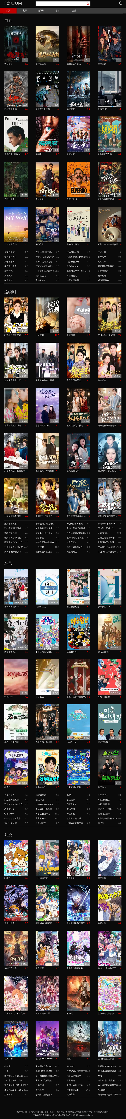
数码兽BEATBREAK (45, 1058)
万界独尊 (8, 1094)
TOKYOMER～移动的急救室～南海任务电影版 (46, 266)
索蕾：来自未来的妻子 (108, 244)
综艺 (57, 10)
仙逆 (69, 1058)
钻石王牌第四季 (74, 1076)
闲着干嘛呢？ (10, 652)
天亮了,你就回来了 (12, 552)
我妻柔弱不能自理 (44, 552)
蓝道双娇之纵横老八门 (76, 425)
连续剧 (41, 10)
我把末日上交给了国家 (108, 1094)
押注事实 (71, 814)
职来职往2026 (104, 606)
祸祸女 (39, 154)
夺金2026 (40, 697)
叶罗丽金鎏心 (73, 1090)
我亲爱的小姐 (73, 261)
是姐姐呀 (71, 799)
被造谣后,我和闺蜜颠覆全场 (108, 516)
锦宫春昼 (40, 537)
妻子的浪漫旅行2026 (107, 818)
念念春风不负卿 (43, 425)
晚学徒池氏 (41, 787)
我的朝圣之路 (10, 244)
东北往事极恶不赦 (106, 199)
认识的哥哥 (72, 652)
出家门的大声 (104, 814)
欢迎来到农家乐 (74, 787)
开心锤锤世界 (42, 878)
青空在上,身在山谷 (12, 154)
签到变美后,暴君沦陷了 (14, 537)
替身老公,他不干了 (44, 533)
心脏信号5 (9, 809)
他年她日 (102, 275)
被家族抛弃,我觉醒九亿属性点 (108, 1080)
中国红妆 (8, 697)
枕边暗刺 (40, 335)
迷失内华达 (103, 271)
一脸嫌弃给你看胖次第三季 (46, 271)
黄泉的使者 (9, 923)
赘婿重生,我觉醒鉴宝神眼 (108, 335)
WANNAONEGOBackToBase (46, 804)
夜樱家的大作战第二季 (77, 1071)
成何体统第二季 (43, 1013)
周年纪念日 (9, 261)
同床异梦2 (71, 804)
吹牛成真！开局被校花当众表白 (46, 470)
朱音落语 (40, 968)
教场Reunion (72, 266)
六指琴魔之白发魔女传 (14, 470)
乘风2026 (71, 809)
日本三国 (40, 1085)
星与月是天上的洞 (44, 261)
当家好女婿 (72, 199)
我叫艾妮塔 (41, 275)
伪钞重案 (71, 109)
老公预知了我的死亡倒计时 (108, 470)
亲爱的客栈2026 (11, 606)
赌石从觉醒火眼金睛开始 (77, 533)
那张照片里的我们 (106, 266)
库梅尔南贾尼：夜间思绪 (77, 271)
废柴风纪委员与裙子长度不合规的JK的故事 (14, 1090)
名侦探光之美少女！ (107, 1013)
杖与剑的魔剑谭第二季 (46, 1076)
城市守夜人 (72, 542)
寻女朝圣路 (72, 275)
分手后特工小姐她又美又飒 (107, 542)
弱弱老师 (102, 878)
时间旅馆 (8, 280)
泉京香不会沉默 (43, 109)
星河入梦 (71, 154)
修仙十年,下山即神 (44, 516)
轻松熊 (7, 878)
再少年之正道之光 (106, 528)
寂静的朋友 (9, 199)
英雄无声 (8, 275)
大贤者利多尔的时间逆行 (77, 923)
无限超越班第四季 (44, 742)
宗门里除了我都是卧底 (14, 1085)
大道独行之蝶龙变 (44, 1080)
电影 (25, 10)
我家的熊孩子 (104, 742)
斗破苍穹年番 (10, 968)
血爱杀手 (102, 257)
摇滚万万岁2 (103, 280)
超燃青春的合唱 (74, 818)
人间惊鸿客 (103, 533)
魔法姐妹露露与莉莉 (107, 1071)
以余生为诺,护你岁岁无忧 (108, 537)
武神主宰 (71, 1094)
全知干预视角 (104, 697)
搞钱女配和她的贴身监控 (46, 542)
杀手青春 (71, 878)
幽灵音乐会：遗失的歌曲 (14, 1076)
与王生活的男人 (74, 280)
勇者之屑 (102, 923)
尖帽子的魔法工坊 (75, 1085)
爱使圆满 (71, 335)
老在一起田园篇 (11, 742)
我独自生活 (41, 606)
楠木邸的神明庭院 (44, 923)
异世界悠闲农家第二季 (108, 1085)
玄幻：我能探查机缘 (76, 528)
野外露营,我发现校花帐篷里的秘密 (77, 516)
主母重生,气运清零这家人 (107, 547)
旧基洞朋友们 (73, 606)
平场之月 (40, 244)
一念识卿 (40, 547)
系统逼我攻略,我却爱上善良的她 (14, 425)
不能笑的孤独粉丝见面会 (14, 804)
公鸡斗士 (8, 1058)
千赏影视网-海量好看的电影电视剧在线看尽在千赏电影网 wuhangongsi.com (62, 1115)
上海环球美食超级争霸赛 (77, 697)
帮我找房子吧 (10, 823)
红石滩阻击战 (10, 109)
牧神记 (70, 1013)
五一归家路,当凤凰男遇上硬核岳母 (77, 537)
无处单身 (40, 199)
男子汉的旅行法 (43, 814)
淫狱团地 (71, 1080)
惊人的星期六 (104, 652)
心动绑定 (102, 380)
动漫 (74, 10)
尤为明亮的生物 (105, 154)
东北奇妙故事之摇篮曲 (77, 257)
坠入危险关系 (73, 470)
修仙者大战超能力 (44, 1094)
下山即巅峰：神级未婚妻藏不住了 (14, 547)
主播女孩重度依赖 (75, 968)
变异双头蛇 (41, 64)
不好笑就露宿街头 (44, 652)
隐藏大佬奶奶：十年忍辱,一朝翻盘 (14, 542)
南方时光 (8, 271)
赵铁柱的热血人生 (75, 547)
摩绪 (100, 1076)
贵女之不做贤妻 (74, 380)
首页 (8, 10)
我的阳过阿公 (73, 244)
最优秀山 (102, 787)
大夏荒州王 (72, 552)
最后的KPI (102, 109)
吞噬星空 (40, 1090)
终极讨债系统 (10, 533)
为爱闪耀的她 (104, 804)
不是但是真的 (104, 799)
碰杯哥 (101, 823)
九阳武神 (102, 1090)
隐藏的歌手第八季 (44, 809)
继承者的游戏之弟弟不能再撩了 (46, 380)
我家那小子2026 (105, 809)
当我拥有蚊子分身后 (107, 425)
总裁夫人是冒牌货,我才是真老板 (14, 380)
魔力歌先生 (41, 818)
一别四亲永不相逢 (12, 516)
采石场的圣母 (10, 266)
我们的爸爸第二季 (75, 823)
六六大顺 (102, 261)
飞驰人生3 (40, 280)
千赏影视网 (12, 3)
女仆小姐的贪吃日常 (13, 1080)
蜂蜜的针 (102, 64)
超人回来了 (41, 823)
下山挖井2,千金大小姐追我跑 (108, 552)
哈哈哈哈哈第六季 (12, 818)
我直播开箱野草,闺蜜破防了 (14, 335)
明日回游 (8, 64)
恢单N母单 (9, 814)
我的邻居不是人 (74, 64)
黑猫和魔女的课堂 (106, 1058)
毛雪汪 (7, 787)
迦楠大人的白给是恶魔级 (108, 968)
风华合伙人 (72, 742)
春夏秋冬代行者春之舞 (14, 1013)
